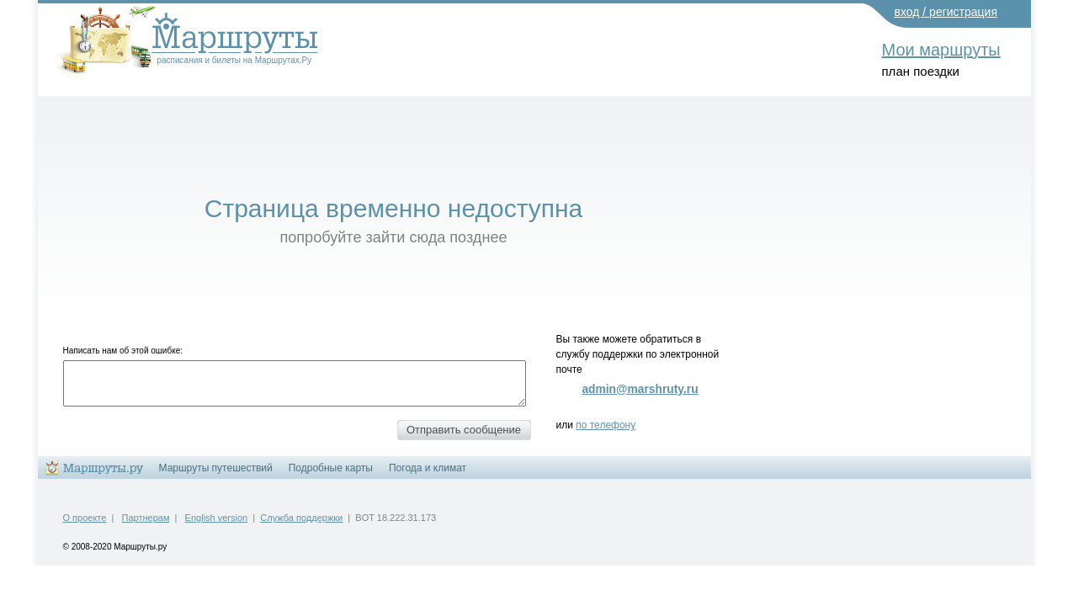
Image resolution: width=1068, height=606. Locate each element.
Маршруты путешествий (216, 468)
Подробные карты (331, 468)
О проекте (85, 518)
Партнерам (146, 518)
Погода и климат (427, 468)
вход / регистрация (946, 12)
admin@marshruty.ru (640, 389)
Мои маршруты (941, 49)
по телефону (605, 425)
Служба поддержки (301, 518)
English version (216, 518)
